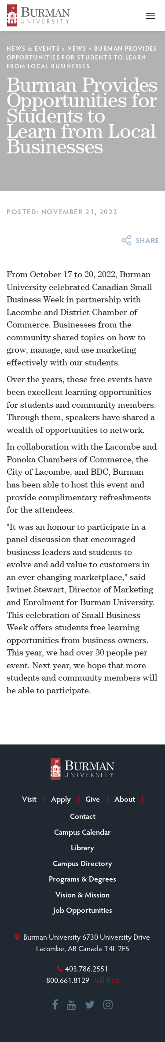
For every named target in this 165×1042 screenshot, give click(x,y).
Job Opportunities (82, 909)
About (124, 798)
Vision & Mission (82, 894)
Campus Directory (82, 863)
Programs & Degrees (82, 878)
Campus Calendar (82, 831)
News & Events (33, 48)
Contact (82, 816)
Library (82, 847)
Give (92, 798)
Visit (29, 798)
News (77, 48)
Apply (61, 798)
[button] (150, 16)
